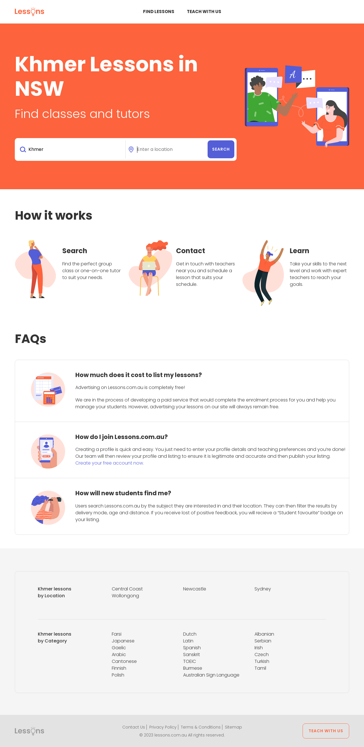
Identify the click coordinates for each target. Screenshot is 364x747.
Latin (188, 641)
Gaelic (119, 647)
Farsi (116, 634)
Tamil (260, 668)
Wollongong (125, 595)
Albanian (264, 634)
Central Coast (127, 589)
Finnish (119, 668)
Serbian (263, 641)
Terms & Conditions (201, 727)
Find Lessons (158, 11)
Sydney (263, 589)
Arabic (119, 654)
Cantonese (124, 661)
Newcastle (194, 589)
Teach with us (204, 11)
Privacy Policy (163, 727)
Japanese (123, 641)
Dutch (190, 634)
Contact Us (133, 727)
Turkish (262, 661)
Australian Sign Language (211, 675)
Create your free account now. (109, 463)
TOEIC (189, 661)
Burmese (192, 668)
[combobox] (71, 149)
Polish (118, 675)
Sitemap (233, 727)
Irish (259, 647)
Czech (262, 654)
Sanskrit (191, 654)
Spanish (192, 647)
